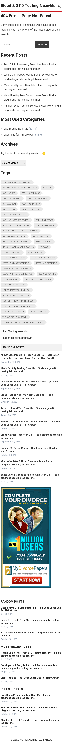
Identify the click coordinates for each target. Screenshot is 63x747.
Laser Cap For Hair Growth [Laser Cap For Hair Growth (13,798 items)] (38, 279)
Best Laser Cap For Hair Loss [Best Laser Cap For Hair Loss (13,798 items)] (16, 182)
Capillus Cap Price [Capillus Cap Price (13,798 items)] (11, 198)
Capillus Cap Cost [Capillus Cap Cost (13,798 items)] (31, 193)
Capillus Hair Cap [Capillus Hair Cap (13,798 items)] (31, 204)
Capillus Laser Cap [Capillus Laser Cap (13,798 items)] (31, 209)
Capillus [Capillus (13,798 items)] (47, 188)
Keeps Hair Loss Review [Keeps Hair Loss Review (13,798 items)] (13, 258)
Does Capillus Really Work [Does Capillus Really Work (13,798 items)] (15, 225)
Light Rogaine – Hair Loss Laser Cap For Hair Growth (30, 677)
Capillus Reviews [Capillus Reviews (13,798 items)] (44, 220)
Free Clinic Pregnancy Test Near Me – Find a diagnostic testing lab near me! (25, 696)
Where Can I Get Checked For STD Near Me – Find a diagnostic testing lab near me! (29, 709)
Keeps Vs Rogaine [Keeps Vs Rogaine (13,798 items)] (47, 274)
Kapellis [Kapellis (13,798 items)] (44, 247)
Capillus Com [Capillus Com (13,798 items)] (9, 204)
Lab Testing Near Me (16, 128)
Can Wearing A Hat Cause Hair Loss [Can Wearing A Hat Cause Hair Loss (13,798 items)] (19, 188)
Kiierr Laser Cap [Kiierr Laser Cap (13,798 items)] (10, 279)
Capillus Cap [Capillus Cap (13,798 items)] (8, 193)
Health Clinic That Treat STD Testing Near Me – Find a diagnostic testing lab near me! (31, 654)
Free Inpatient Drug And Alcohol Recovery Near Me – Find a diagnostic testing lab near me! (30, 667)
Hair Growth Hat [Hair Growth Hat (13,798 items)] (44, 242)
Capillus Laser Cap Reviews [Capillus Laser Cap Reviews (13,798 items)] (16, 220)
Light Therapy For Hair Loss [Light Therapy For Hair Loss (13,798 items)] (16, 290)
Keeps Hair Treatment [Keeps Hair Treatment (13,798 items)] (46, 263)
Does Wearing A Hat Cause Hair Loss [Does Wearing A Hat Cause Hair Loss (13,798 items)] (20, 231)
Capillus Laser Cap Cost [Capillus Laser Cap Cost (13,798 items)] (14, 215)
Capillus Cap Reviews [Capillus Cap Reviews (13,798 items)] (38, 198)
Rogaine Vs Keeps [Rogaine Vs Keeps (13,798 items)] (38, 312)
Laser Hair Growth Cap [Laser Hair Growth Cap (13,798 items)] (13, 285)
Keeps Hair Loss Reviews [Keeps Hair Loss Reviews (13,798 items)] (43, 258)
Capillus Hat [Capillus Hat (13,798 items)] (8, 209)
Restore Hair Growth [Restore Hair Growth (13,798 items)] (13, 312)
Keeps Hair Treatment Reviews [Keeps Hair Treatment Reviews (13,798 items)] (17, 274)
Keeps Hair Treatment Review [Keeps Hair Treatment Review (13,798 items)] (16, 269)
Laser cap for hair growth (18, 134)
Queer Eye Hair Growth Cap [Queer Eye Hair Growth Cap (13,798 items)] (15, 295)
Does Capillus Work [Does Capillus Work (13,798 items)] (46, 225)
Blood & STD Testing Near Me (28, 5)
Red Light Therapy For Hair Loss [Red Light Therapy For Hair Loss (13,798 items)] (18, 301)
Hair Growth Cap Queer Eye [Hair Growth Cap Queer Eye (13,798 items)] (15, 242)
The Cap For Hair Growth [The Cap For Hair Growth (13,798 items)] (14, 317)
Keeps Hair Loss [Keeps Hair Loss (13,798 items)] (35, 252)
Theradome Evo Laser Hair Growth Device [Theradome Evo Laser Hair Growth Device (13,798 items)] (23, 322)
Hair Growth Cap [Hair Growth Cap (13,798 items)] (40, 236)
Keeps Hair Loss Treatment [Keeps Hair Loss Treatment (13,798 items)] (15, 263)
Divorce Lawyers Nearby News (35, 740)
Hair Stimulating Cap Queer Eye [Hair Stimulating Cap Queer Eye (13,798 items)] (18, 247)
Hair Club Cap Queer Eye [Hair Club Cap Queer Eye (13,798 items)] (14, 236)
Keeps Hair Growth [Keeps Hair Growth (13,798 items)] (11, 252)
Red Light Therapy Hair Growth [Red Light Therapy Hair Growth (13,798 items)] (18, 306)
